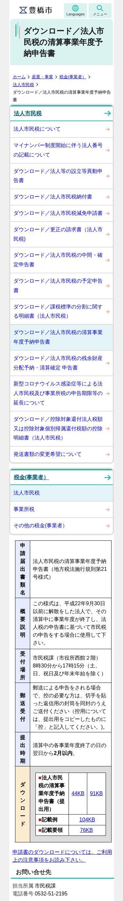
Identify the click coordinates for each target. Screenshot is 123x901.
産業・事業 (42, 76)
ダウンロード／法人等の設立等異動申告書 (58, 175)
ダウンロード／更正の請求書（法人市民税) (58, 234)
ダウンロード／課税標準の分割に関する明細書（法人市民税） (58, 311)
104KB (87, 819)
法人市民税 (23, 84)
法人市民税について (37, 129)
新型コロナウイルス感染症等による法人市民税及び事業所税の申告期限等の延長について (58, 393)
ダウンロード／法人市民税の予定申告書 (58, 285)
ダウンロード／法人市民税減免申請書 (58, 213)
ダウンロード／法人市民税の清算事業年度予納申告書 (58, 337)
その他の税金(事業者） (40, 525)
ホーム (19, 76)
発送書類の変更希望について (47, 454)
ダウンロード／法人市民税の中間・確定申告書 (58, 259)
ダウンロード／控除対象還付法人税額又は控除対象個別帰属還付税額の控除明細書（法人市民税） (58, 428)
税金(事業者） (72, 76)
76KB (86, 830)
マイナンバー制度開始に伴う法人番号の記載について (58, 150)
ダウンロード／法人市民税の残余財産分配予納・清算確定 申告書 (58, 362)
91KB (96, 793)
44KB (78, 793)
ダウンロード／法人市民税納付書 (52, 196)
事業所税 (23, 509)
